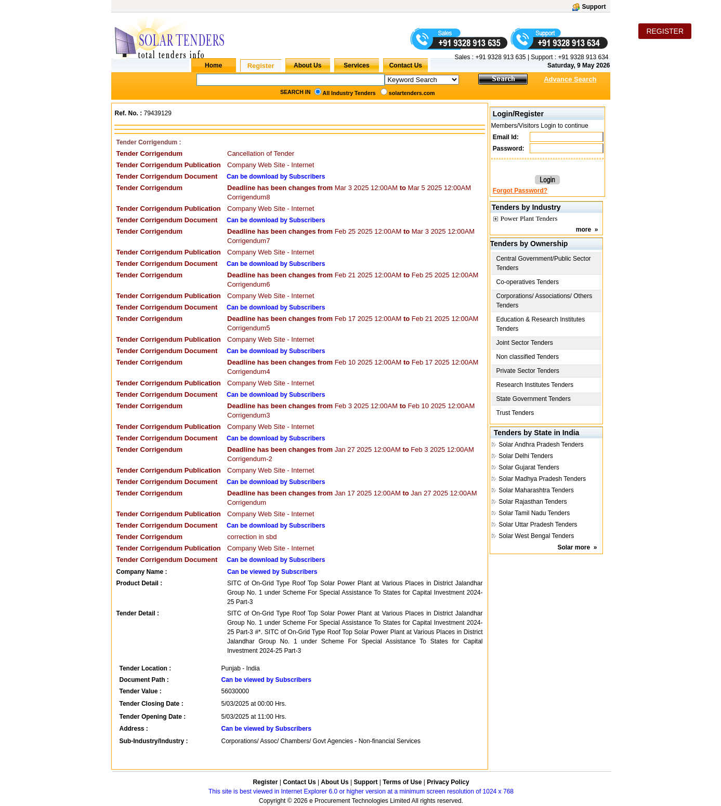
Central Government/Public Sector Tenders (543, 263)
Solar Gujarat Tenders (529, 467)
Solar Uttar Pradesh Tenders (538, 524)
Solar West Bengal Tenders (536, 536)
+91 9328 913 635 (500, 57)
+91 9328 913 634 (583, 57)
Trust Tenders (515, 413)
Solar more (573, 547)
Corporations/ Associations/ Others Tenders (544, 300)
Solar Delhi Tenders (526, 456)
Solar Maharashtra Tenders (536, 490)
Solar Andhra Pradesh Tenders (541, 444)
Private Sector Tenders (527, 370)
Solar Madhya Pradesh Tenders (542, 478)
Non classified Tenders (527, 356)
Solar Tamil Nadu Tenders (534, 513)
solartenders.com (412, 93)
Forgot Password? (520, 190)
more (583, 229)
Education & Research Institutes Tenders (540, 324)
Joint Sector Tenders (524, 342)
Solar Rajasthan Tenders (533, 501)
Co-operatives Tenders (527, 282)
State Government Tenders (533, 398)
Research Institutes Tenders (535, 384)
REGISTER (665, 31)
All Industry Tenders (349, 93)
